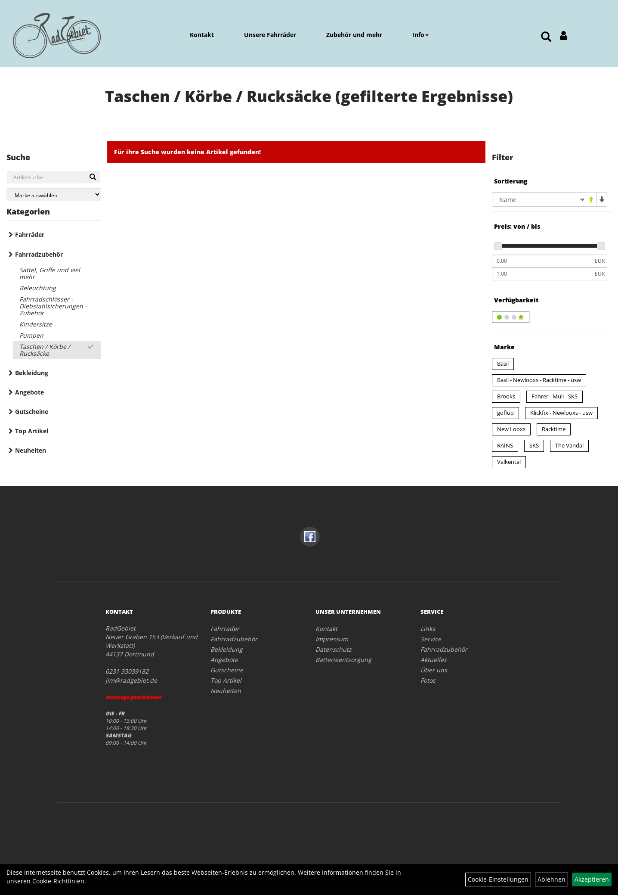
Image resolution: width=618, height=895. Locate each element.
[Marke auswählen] (53, 194)
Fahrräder (29, 234)
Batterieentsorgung (343, 660)
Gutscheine (31, 411)
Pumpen (31, 335)
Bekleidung (31, 373)
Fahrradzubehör (39, 254)
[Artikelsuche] (546, 37)
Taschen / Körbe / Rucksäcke (44, 349)
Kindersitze (35, 324)
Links (427, 629)
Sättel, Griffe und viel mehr (49, 273)
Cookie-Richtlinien (58, 881)
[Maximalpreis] (542, 273)
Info (420, 35)
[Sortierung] (539, 199)
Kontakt (202, 35)
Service (430, 639)
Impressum (331, 639)
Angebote (29, 392)
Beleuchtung (37, 288)
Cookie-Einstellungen (498, 879)
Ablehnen (551, 879)
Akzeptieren (592, 879)
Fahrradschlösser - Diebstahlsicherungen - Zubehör (53, 306)
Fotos (428, 680)
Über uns (433, 670)
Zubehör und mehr (354, 35)
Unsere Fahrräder (270, 35)
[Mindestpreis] (542, 261)
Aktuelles (433, 660)
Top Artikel (31, 431)
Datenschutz (333, 649)
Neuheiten (30, 450)
